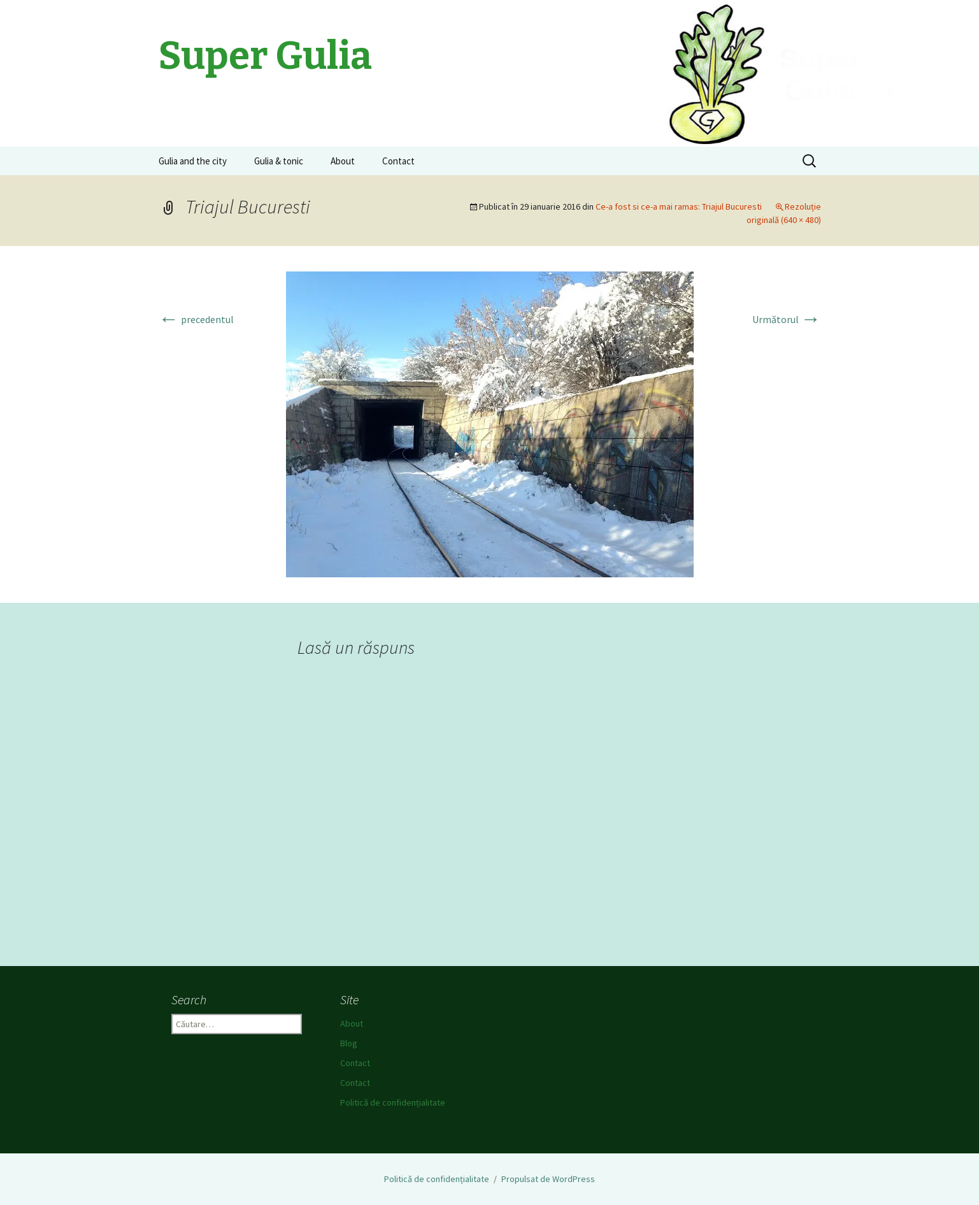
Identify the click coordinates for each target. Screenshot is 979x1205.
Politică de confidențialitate (392, 1102)
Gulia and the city (193, 161)
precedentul (196, 319)
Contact (398, 161)
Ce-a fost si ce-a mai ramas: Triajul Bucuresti (679, 206)
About (343, 161)
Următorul (786, 319)
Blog (348, 1043)
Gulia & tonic (278, 161)
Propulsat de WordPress (548, 1179)
